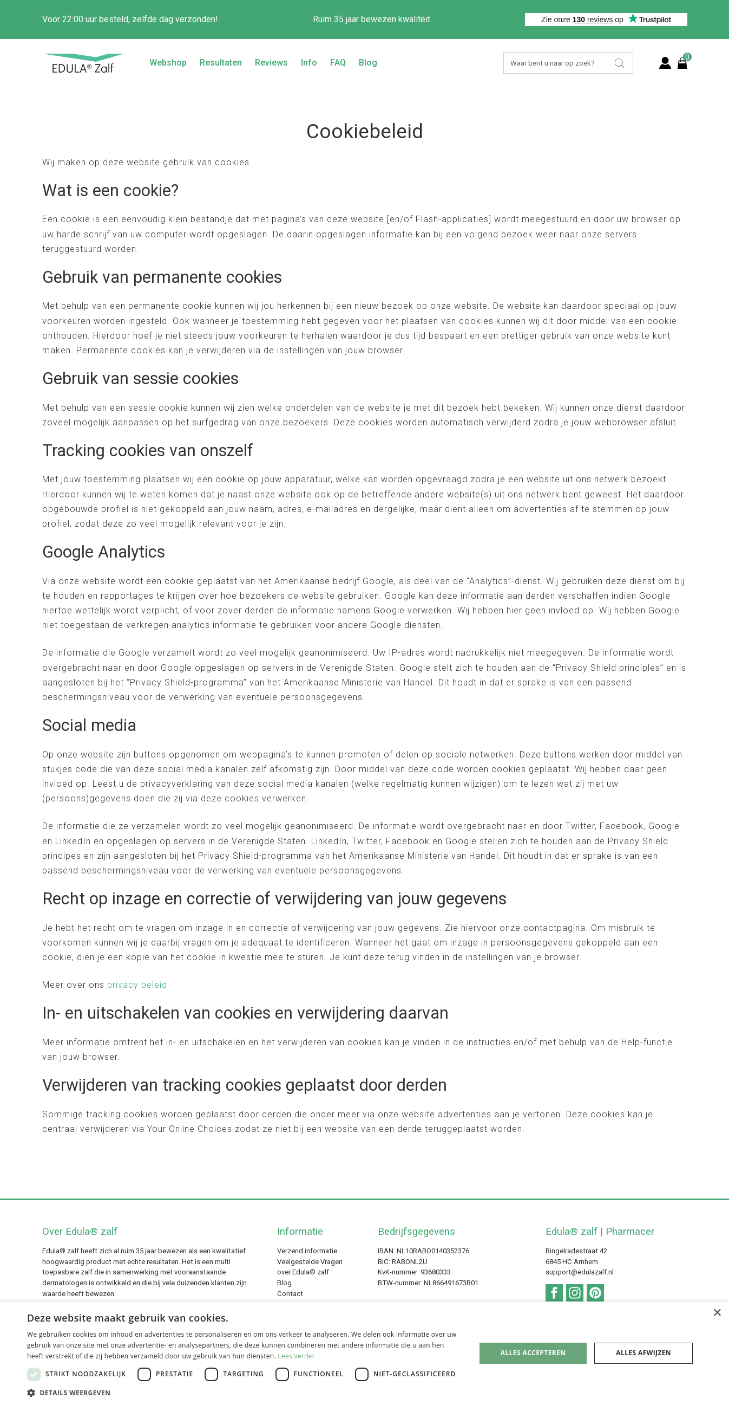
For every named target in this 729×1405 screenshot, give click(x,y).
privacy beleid (137, 985)
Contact (290, 1294)
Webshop (168, 62)
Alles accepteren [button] (533, 1352)
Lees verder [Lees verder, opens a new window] (296, 1356)
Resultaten (221, 62)
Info (309, 62)
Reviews (271, 62)
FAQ (338, 62)
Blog (368, 62)
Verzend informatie (307, 1251)
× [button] (717, 1313)
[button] (244, 1392)
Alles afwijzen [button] (643, 1352)
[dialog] (364, 1353)
